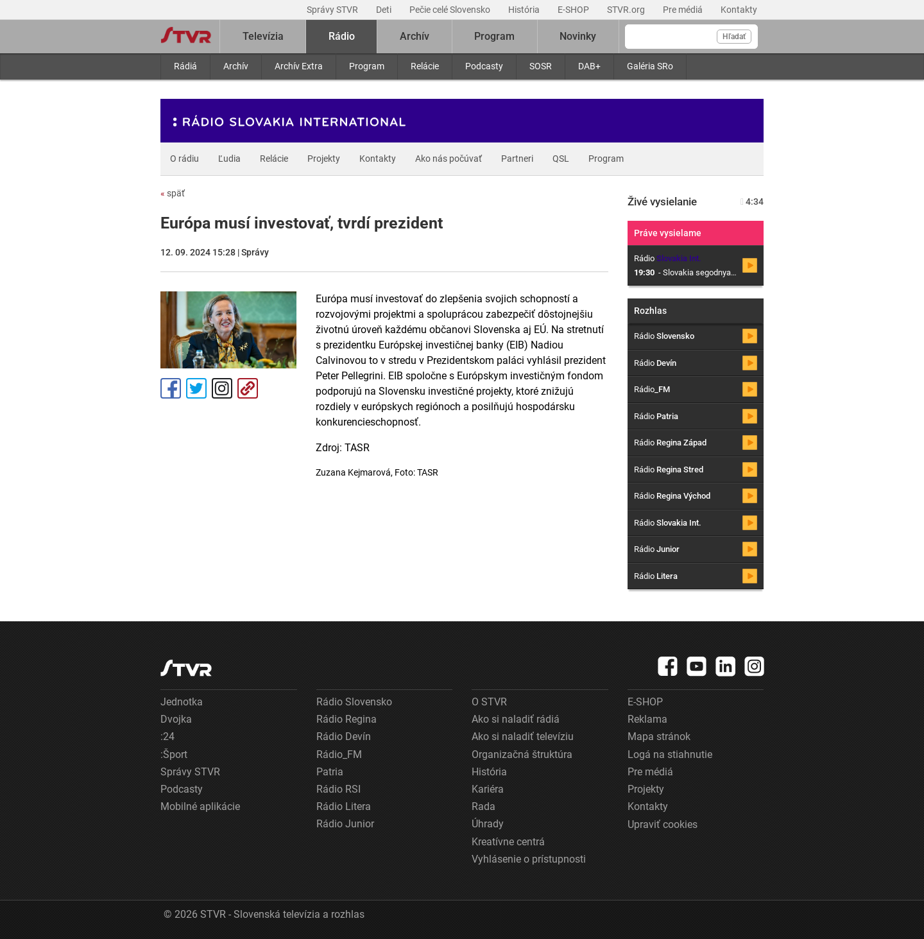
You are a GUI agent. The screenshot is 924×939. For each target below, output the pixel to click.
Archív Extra (299, 66)
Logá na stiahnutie (670, 754)
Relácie (425, 66)
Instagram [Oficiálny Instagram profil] (222, 388)
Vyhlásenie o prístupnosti (529, 859)
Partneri (517, 158)
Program (366, 66)
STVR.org (627, 9)
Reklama (647, 719)
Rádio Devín (343, 736)
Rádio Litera (343, 806)
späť (172, 193)
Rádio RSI (338, 789)
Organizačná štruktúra (522, 754)
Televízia (263, 36)
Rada (483, 806)
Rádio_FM (339, 754)
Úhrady (488, 824)
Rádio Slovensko (354, 702)
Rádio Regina (346, 719)
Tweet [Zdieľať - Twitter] (196, 388)
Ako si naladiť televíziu (523, 736)
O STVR (489, 702)
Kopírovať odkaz (247, 388)
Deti (384, 9)
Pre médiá (684, 9)
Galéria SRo (650, 66)
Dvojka (176, 719)
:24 (167, 736)
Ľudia (229, 158)
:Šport (173, 754)
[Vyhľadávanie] (691, 36)
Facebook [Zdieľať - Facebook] (170, 388)
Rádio (342, 36)
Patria (329, 772)
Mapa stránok (659, 736)
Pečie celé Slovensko (450, 9)
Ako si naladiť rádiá (516, 719)
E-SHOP (574, 9)
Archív (235, 66)
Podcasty (484, 66)
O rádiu (184, 158)
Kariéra (488, 789)
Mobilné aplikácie (200, 806)
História (525, 9)
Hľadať (734, 36)
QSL (560, 158)
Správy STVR (333, 9)
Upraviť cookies (662, 824)
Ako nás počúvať (448, 158)
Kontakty (739, 9)
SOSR (540, 66)
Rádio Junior (345, 824)
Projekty (323, 158)
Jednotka (181, 702)
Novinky (578, 36)
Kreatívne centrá (508, 842)
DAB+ (589, 66)
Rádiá (185, 66)
